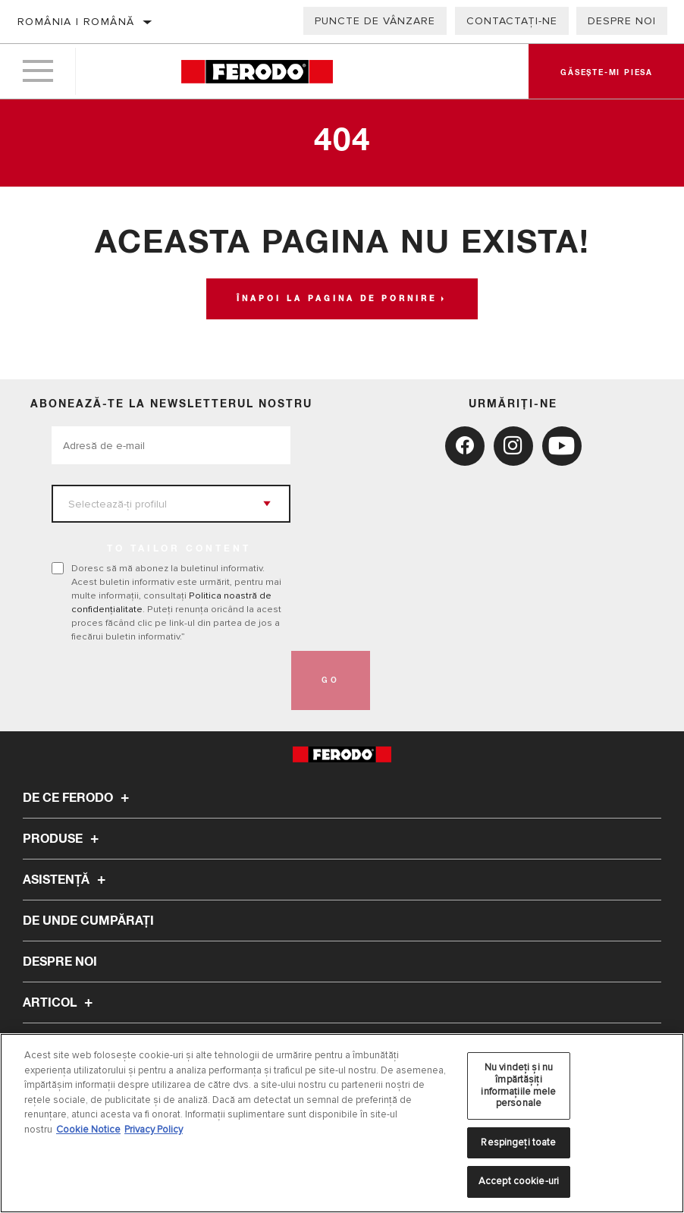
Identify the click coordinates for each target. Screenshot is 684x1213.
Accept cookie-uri (518, 1181)
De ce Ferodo (78, 798)
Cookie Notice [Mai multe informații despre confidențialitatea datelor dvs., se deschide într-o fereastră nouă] (88, 1129)
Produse (63, 839)
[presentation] (167, 680)
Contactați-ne (511, 20)
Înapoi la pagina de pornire (337, 299)
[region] (342, 1123)
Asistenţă (66, 880)
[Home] (257, 71)
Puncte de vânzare (375, 20)
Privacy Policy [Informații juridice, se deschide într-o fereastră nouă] (153, 1129)
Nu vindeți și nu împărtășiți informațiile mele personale (518, 1085)
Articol (60, 1003)
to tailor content (179, 549)
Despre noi (622, 20)
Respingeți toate (518, 1142)
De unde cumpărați (88, 921)
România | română (75, 21)
